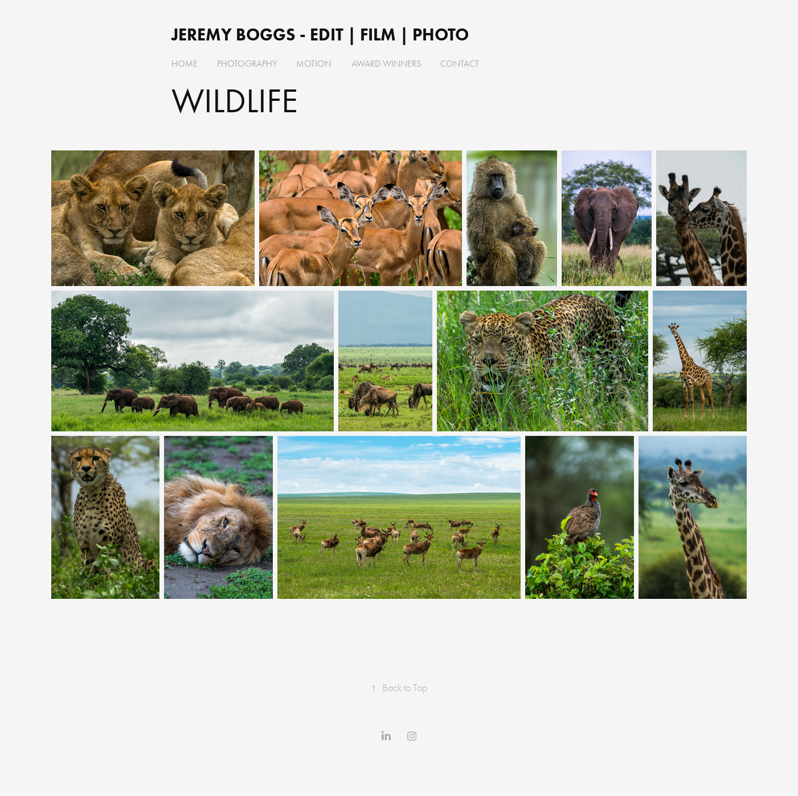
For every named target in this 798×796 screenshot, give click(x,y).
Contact (459, 63)
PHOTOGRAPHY (247, 63)
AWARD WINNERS (386, 63)
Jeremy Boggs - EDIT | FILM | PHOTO (322, 34)
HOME (184, 63)
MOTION (314, 63)
